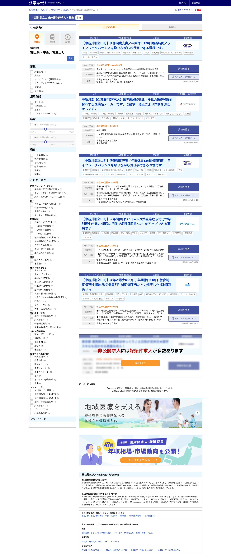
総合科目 (40, 360)
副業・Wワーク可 (44, 334)
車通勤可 (40, 263)
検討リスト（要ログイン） (186, 77)
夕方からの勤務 (43, 245)
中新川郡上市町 (111, 516)
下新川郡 (123, 516)
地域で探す (55, 10)
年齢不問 (40, 342)
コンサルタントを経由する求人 (50, 193)
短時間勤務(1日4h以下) (46, 237)
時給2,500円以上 (43, 207)
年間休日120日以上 (44, 278)
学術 (38, 170)
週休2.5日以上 (42, 274)
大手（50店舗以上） (45, 309)
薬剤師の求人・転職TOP (38, 10)
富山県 (66, 10)
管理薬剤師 (41, 159)
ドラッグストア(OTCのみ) (48, 83)
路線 (52, 39)
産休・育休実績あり (45, 316)
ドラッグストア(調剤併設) (47, 79)
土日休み (40, 270)
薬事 (38, 174)
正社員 (39, 102)
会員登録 (196, 3)
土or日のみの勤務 (44, 253)
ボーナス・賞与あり (45, 215)
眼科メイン (41, 364)
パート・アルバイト (45, 113)
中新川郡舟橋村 (97, 516)
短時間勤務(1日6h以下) (46, 241)
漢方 (38, 375)
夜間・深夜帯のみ (44, 249)
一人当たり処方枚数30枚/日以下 (50, 297)
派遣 (38, 109)
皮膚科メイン (42, 368)
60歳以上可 (41, 338)
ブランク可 (41, 409)
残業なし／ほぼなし (45, 222)
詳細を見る (183, 68)
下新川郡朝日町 (149, 516)
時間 (67, 39)
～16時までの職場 (44, 226)
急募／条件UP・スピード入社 (49, 197)
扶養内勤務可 (42, 413)
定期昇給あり (42, 211)
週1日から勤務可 (43, 282)
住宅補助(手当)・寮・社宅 (47, 327)
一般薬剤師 (41, 155)
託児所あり (41, 319)
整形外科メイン (43, 372)
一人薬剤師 (41, 356)
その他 (39, 91)
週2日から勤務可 (43, 286)
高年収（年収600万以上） (47, 204)
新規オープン (42, 305)
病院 (38, 75)
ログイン (183, 3)
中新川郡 (85, 516)
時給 (46, 137)
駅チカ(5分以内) (43, 260)
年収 (46, 124)
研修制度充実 (42, 323)
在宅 (38, 383)
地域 (37, 39)
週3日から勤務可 (43, 289)
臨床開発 (40, 166)
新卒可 (39, 346)
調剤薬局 (40, 72)
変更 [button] (71, 58)
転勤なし (40, 301)
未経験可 (40, 349)
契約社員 (40, 106)
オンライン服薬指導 (45, 379)
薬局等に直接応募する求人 (48, 189)
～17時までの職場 (44, 230)
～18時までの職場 (44, 233)
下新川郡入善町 (134, 516)
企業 (38, 87)
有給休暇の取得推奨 (45, 293)
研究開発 (40, 163)
